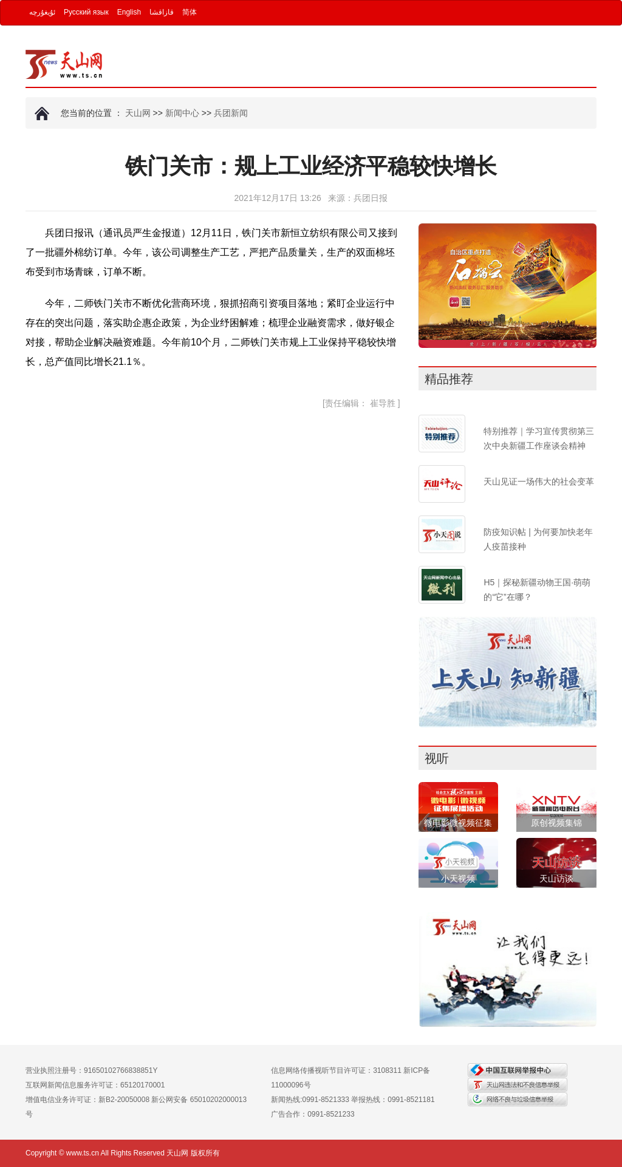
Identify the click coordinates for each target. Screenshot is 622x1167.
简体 (189, 12)
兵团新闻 (231, 113)
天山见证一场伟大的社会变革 (539, 481)
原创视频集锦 (556, 823)
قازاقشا (161, 12)
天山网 (138, 113)
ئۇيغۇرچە (42, 12)
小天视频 (458, 878)
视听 (437, 758)
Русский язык (86, 12)
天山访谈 (556, 878)
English (129, 12)
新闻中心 (182, 113)
